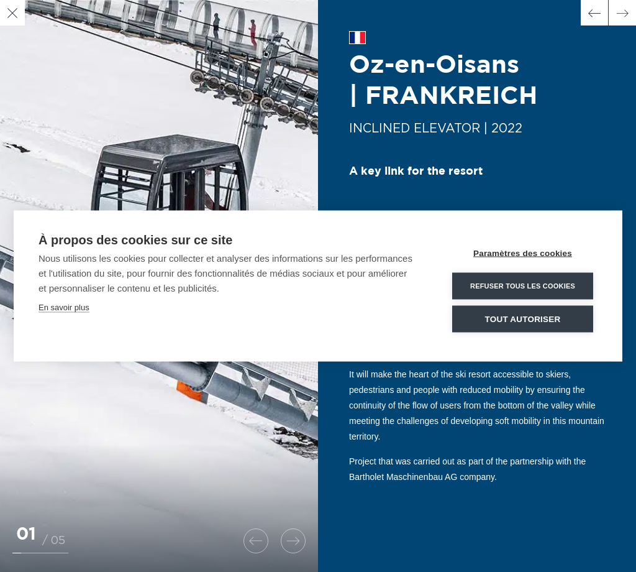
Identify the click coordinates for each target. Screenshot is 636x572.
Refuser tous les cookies (522, 285)
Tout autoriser (523, 318)
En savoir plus (64, 306)
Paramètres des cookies (522, 252)
